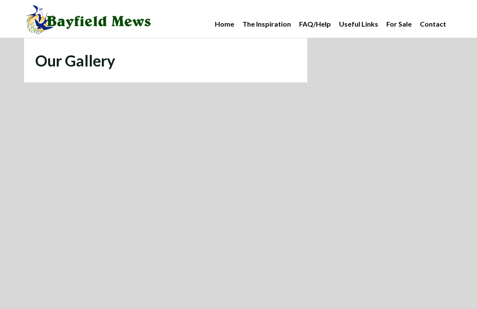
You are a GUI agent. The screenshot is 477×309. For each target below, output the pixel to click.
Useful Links (358, 24)
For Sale (399, 24)
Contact (433, 24)
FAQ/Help (315, 24)
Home (224, 24)
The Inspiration (266, 24)
